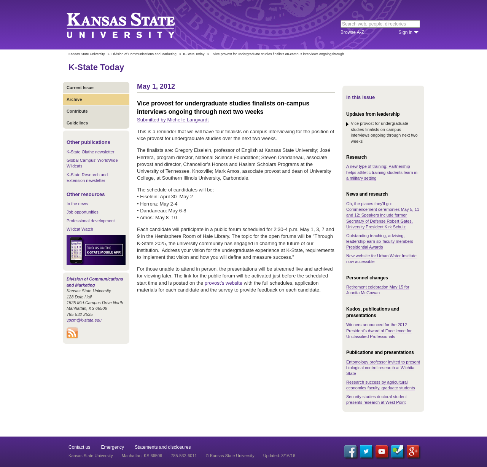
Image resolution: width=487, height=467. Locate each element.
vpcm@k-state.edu (84, 320)
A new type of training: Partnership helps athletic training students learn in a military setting (381, 172)
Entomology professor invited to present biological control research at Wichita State (383, 368)
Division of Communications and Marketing (144, 54)
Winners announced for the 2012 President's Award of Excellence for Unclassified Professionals (379, 330)
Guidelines (77, 123)
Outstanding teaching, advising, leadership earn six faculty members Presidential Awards (379, 241)
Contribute (77, 111)
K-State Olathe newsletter (90, 152)
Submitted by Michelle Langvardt (173, 120)
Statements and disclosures (163, 447)
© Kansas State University (230, 455)
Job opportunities (83, 212)
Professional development (91, 220)
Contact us (79, 447)
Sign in (405, 32)
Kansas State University (130, 24)
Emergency (112, 447)
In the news (77, 203)
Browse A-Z (352, 32)
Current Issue (80, 87)
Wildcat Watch (80, 229)
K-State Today (193, 54)
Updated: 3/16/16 (279, 455)
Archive (74, 99)
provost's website (223, 283)
